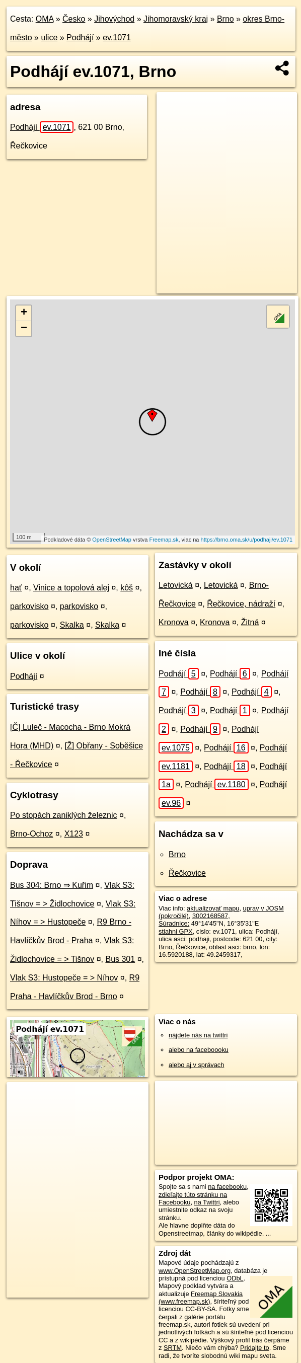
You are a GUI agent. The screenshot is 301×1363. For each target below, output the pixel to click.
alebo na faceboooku (199, 1049)
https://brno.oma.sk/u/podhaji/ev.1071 (247, 540)
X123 (73, 833)
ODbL (235, 1278)
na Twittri (207, 1202)
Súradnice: (174, 923)
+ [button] (24, 313)
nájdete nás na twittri (198, 1035)
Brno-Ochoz (31, 833)
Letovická (176, 585)
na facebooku (227, 1186)
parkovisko (29, 606)
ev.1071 (117, 37)
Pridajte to (254, 1347)
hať (16, 587)
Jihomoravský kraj (175, 19)
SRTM (173, 1347)
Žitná (250, 622)
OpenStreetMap (111, 540)
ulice (49, 37)
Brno (225, 19)
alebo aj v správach (196, 1065)
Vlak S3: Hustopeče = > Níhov (64, 977)
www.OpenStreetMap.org (195, 1270)
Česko (73, 19)
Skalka (72, 625)
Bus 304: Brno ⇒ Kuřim (51, 885)
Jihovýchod (114, 19)
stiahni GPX (176, 931)
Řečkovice (187, 873)
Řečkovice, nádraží (241, 603)
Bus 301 (120, 959)
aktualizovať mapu (213, 908)
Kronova (174, 622)
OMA (45, 19)
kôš (126, 587)
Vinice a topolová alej (71, 587)
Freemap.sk (163, 540)
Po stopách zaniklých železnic (63, 815)
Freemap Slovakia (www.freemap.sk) (201, 1297)
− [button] (24, 328)
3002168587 (210, 916)
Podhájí (80, 37)
